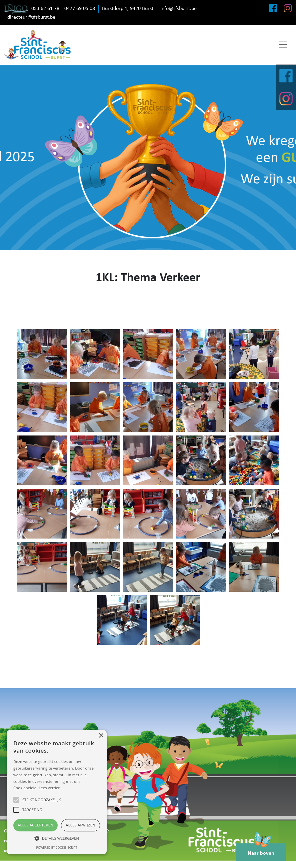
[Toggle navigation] (283, 44)
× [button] (100, 735)
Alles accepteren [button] (35, 824)
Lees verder (49, 787)
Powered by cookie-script (56, 847)
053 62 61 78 (45, 8)
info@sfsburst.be (178, 8)
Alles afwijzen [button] (80, 824)
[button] (56, 838)
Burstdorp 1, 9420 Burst (127, 8)
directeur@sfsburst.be (31, 17)
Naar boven (261, 849)
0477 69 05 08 (79, 8)
